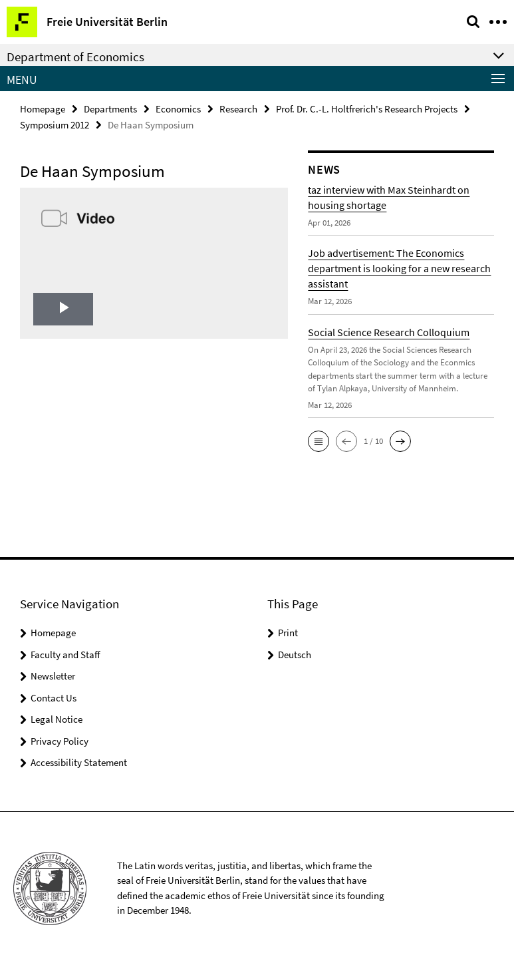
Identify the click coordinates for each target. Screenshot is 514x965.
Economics (178, 108)
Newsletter (53, 676)
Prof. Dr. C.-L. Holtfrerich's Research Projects (366, 108)
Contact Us (53, 697)
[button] (318, 439)
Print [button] (288, 632)
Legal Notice (56, 719)
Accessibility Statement (79, 762)
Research (238, 108)
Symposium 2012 (54, 123)
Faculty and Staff (65, 654)
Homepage (42, 108)
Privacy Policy (59, 741)
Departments (110, 108)
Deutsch (294, 654)
